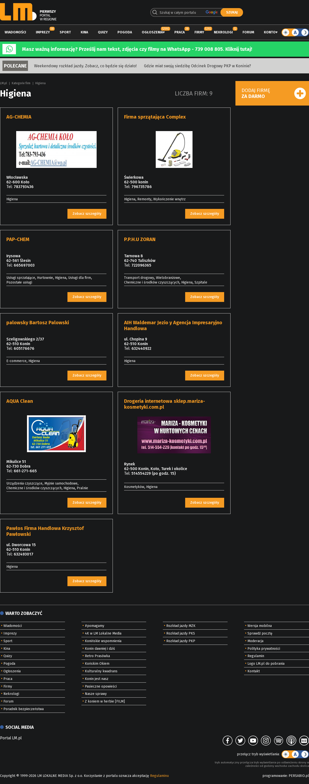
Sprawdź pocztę (259, 633)
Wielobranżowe (168, 278)
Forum (248, 32)
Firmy (199, 32)
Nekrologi (223, 32)
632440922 (141, 348)
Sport (65, 32)
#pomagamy (94, 626)
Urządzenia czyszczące (24, 483)
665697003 (24, 265)
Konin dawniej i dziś (100, 649)
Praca (179, 32)
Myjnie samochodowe (60, 483)
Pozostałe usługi (19, 282)
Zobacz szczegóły (87, 214)
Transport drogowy (139, 278)
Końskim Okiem (97, 664)
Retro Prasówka (97, 656)
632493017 (23, 554)
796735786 (141, 186)
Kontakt (253, 671)
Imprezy (43, 32)
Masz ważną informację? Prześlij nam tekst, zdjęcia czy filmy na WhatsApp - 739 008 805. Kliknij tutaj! (137, 49)
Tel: (9, 186)
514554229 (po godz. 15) (153, 473)
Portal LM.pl (11, 738)
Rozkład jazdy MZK (180, 626)
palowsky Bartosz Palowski (37, 322)
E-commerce (16, 361)
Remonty (144, 199)
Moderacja (255, 641)
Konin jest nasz (96, 679)
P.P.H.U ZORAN (139, 239)
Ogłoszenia (152, 32)
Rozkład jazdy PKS (180, 633)
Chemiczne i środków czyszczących (151, 282)
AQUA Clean (19, 401)
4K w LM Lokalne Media (103, 633)
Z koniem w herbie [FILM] (105, 701)
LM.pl (3, 83)
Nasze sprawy (96, 694)
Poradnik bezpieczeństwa (23, 709)
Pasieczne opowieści (101, 686)
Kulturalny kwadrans (101, 671)
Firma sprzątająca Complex (155, 117)
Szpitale (200, 282)
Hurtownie (45, 278)
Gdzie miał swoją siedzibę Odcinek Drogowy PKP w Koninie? (197, 66)
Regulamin (255, 656)
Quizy (103, 32)
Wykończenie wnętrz (169, 199)
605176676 (24, 348)
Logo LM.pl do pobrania (265, 664)
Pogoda (124, 32)
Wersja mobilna (259, 626)
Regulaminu (159, 776)
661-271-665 (25, 471)
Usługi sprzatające (20, 278)
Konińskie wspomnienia (103, 641)
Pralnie (82, 488)
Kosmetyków (134, 487)
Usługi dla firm (79, 278)
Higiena (40, 83)
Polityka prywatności (263, 649)
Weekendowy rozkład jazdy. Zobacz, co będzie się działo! (85, 66)
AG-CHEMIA (18, 117)
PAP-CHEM (17, 239)
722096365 (141, 265)
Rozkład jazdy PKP (180, 641)
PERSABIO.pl (299, 776)
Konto (270, 32)
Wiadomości (15, 32)
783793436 (24, 186)
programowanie (274, 776)
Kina (84, 32)
